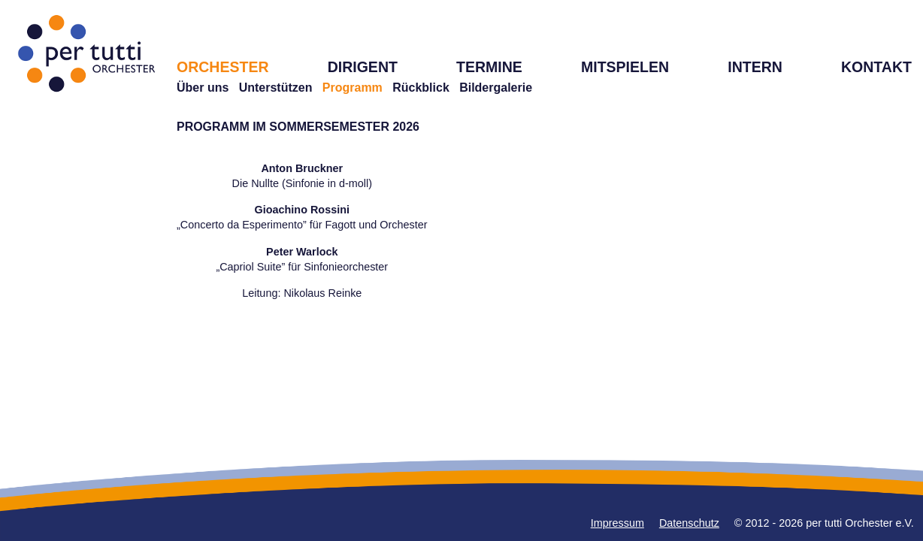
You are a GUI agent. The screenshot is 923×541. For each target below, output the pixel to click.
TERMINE (489, 67)
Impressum (617, 523)
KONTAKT (876, 67)
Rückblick (420, 87)
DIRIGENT (363, 67)
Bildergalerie (495, 87)
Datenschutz (689, 523)
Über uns (202, 87)
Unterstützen (276, 87)
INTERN (755, 67)
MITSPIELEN (625, 67)
